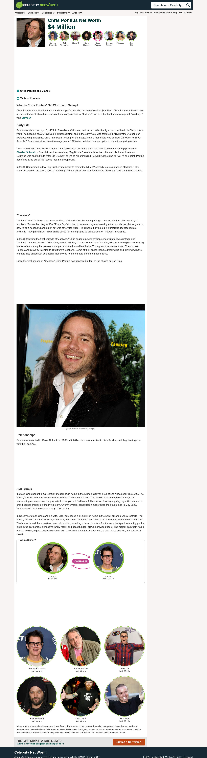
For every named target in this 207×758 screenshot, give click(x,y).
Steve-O (26, 117)
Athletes (20, 13)
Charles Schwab (26, 152)
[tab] (80, 91)
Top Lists (139, 13)
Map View (177, 13)
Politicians (63, 13)
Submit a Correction (128, 742)
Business (33, 13)
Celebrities (48, 13)
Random (188, 13)
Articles (77, 13)
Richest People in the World (158, 13)
